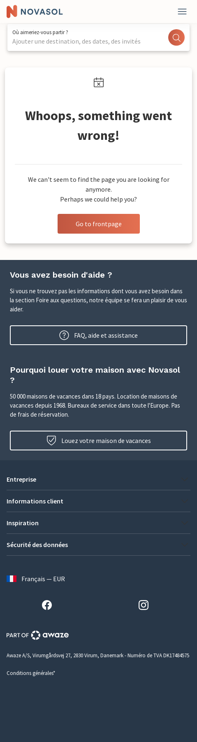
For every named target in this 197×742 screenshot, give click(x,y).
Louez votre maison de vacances (98, 440)
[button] (98, 479)
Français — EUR (36, 579)
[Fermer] (182, 11)
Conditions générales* (31, 673)
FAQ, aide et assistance (98, 335)
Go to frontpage (99, 224)
